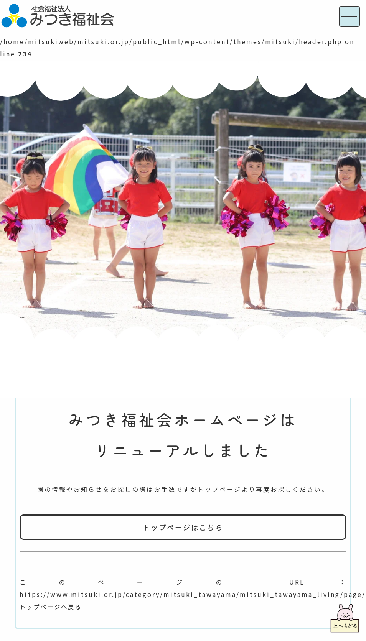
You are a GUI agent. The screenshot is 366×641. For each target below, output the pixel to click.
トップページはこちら (183, 527)
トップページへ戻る (52, 606)
